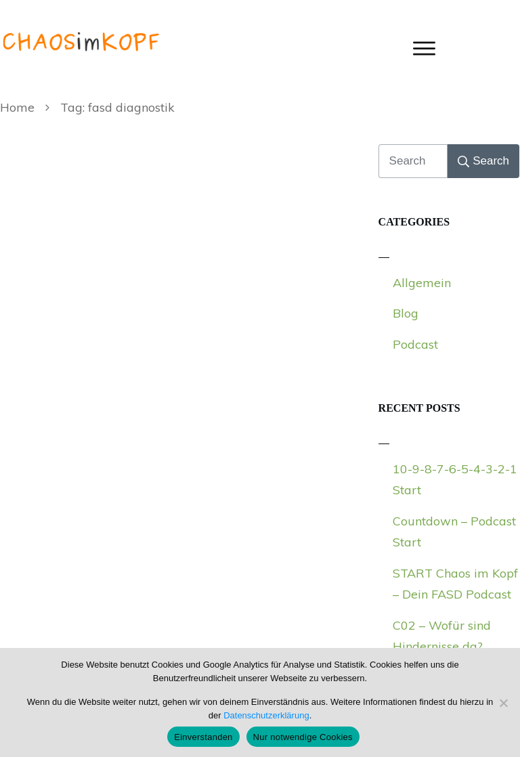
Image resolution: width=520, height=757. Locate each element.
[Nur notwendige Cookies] (503, 703)
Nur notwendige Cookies (303, 737)
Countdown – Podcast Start (454, 531)
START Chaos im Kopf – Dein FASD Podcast (455, 584)
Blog (405, 313)
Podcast (415, 344)
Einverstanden (203, 737)
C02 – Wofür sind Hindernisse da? (442, 636)
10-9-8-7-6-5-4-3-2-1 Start (455, 479)
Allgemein (422, 282)
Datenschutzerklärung (266, 715)
